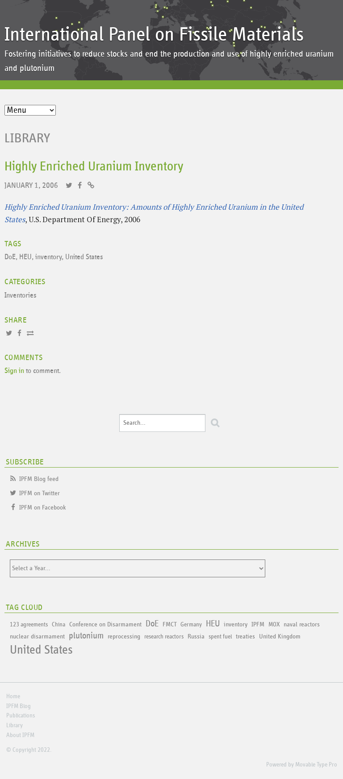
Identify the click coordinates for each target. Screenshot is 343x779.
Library (27, 138)
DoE (10, 257)
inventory (48, 257)
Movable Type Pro (316, 765)
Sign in (14, 371)
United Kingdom (280, 636)
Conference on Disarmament (105, 624)
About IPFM (20, 735)
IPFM (257, 624)
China (58, 625)
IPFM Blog (18, 706)
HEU (25, 257)
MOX (274, 625)
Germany (191, 625)
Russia (196, 636)
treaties (245, 636)
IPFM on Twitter (39, 493)
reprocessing (124, 636)
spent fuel (220, 637)
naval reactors (302, 624)
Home (13, 696)
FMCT (169, 624)
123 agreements (29, 625)
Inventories (20, 295)
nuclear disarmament (37, 636)
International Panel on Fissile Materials (154, 35)
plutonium (86, 635)
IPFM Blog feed (39, 479)
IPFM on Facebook (42, 507)
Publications (20, 716)
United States (84, 257)
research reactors (164, 637)
